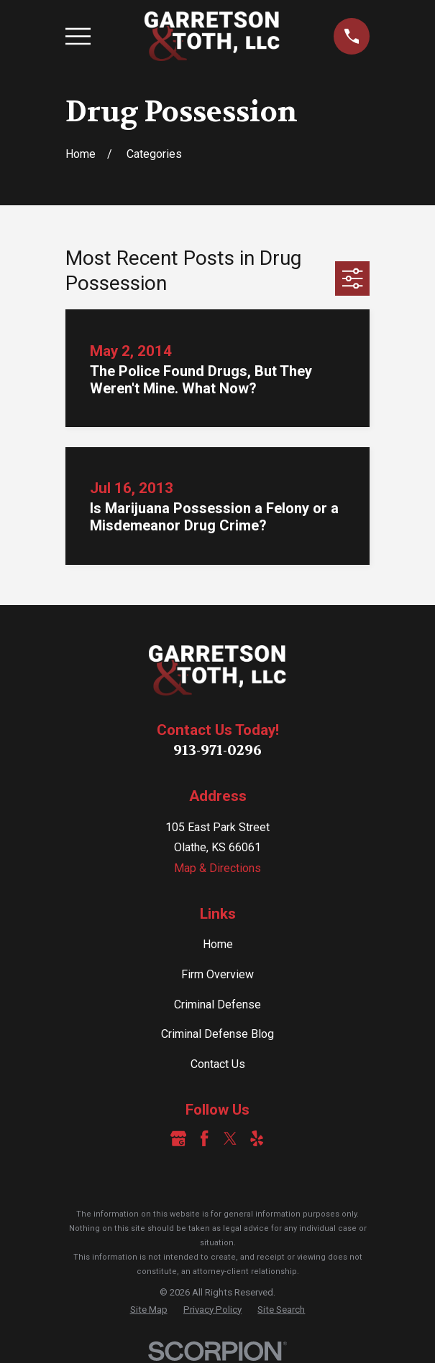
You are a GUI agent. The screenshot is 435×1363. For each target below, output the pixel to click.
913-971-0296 (217, 750)
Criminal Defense (217, 1004)
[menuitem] (149, 1309)
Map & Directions (217, 868)
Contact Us (218, 1064)
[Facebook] (204, 1138)
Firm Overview (217, 974)
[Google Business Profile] (178, 1138)
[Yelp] (257, 1138)
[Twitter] (230, 1138)
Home (218, 944)
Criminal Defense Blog (217, 1034)
